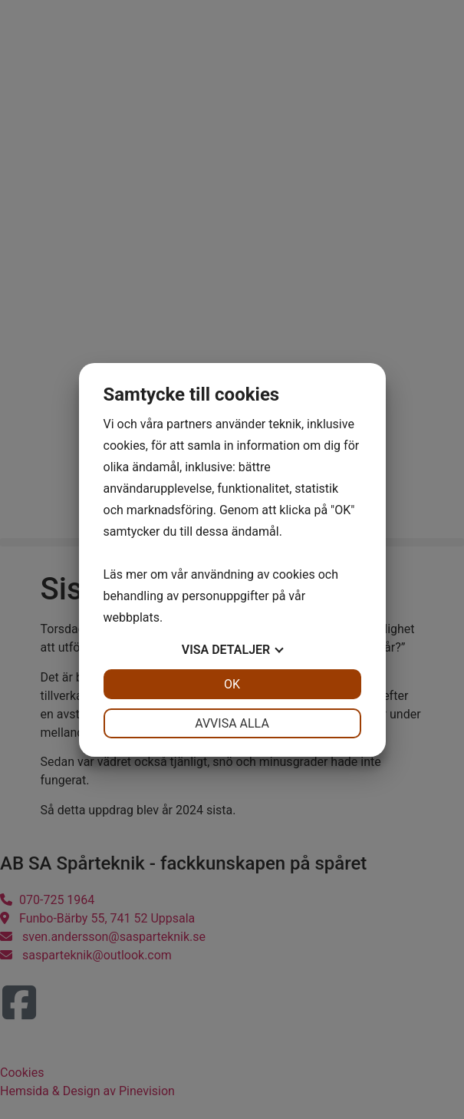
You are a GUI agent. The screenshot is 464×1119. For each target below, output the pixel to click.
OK (232, 684)
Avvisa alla (232, 723)
